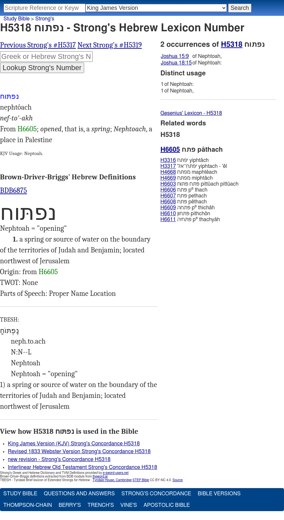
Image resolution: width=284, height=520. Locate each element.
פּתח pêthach (183, 201)
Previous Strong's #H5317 (38, 45)
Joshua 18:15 (176, 62)
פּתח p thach (183, 190)
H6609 (168, 207)
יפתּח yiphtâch (184, 160)
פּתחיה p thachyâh (190, 219)
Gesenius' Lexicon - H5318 (191, 113)
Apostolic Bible (167, 505)
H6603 (168, 184)
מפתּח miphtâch (186, 178)
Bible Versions (219, 493)
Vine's (128, 505)
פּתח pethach (183, 195)
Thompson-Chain (27, 505)
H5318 (231, 44)
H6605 (27, 129)
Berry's (70, 505)
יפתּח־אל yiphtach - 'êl (193, 166)
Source (178, 480)
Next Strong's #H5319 (110, 45)
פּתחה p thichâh (187, 207)
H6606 (168, 190)
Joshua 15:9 (175, 56)
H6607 (168, 195)
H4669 (168, 178)
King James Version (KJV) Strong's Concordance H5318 (74, 443)
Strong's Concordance (156, 493)
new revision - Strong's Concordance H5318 (59, 459)
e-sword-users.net (116, 473)
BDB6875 (13, 190)
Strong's (44, 18)
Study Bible (17, 18)
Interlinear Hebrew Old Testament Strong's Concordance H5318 (82, 467)
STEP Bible (140, 480)
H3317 (168, 166)
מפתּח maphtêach (188, 172)
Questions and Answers (79, 493)
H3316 (168, 160)
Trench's (100, 505)
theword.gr (100, 476)
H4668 (168, 172)
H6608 (168, 201)
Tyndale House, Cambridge (111, 480)
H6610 (168, 213)
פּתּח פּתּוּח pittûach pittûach (199, 184)
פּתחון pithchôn (185, 213)
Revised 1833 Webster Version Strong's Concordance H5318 (79, 451)
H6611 (168, 219)
